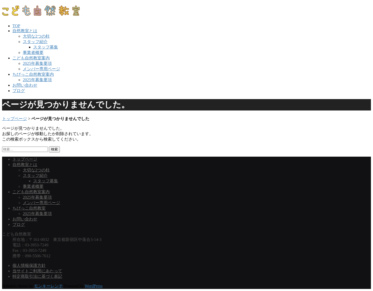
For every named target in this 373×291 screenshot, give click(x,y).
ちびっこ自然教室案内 (33, 74)
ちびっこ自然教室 (29, 208)
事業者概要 (33, 52)
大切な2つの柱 (36, 36)
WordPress (94, 286)
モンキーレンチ (48, 286)
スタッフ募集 (45, 47)
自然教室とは (24, 31)
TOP (16, 26)
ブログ (18, 90)
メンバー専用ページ (41, 69)
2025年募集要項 (37, 63)
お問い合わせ (24, 85)
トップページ (14, 118)
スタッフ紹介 (35, 41)
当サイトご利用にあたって (37, 271)
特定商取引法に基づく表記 (37, 276)
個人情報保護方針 (29, 265)
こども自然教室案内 (31, 58)
